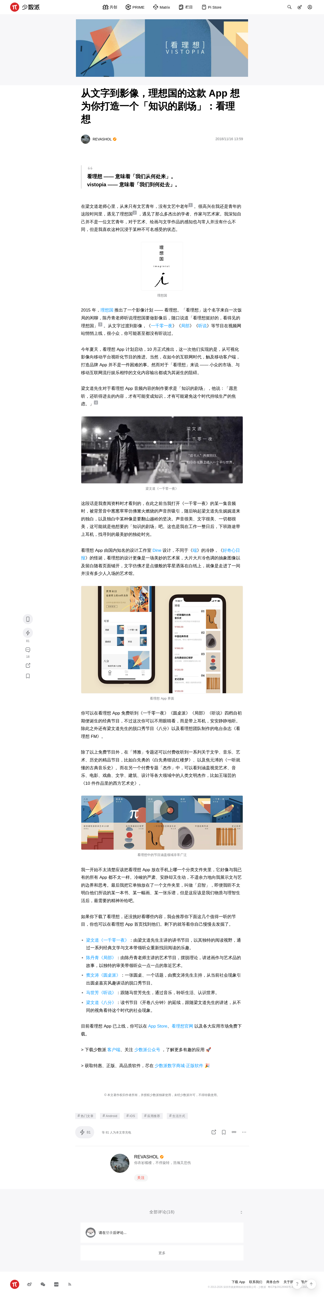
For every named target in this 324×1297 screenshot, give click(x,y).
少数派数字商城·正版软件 (179, 1065)
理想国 (106, 310)
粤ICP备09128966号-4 (280, 1287)
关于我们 (290, 1282)
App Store (157, 1026)
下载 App (238, 1282)
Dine (156, 550)
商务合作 (272, 1282)
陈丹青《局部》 (101, 957)
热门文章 (86, 1115)
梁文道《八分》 (101, 1002)
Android (110, 1115)
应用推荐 (152, 1115)
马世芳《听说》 (101, 992)
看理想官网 (182, 1026)
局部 (185, 325)
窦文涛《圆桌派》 (103, 975)
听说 (202, 325)
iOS (130, 1115)
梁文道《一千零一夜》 (107, 940)
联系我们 (255, 1282)
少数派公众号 (147, 1049)
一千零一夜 (161, 325)
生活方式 (177, 1115)
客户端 (113, 1049)
